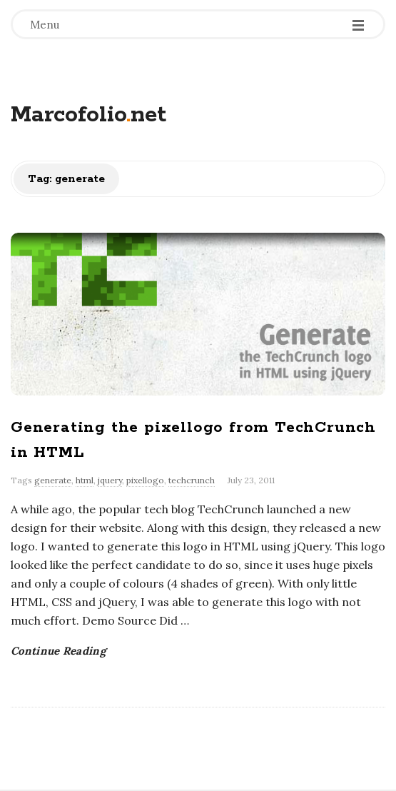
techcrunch (191, 480)
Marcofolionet (88, 115)
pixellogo (145, 480)
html (84, 480)
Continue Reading (58, 651)
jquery (110, 480)
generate (52, 480)
